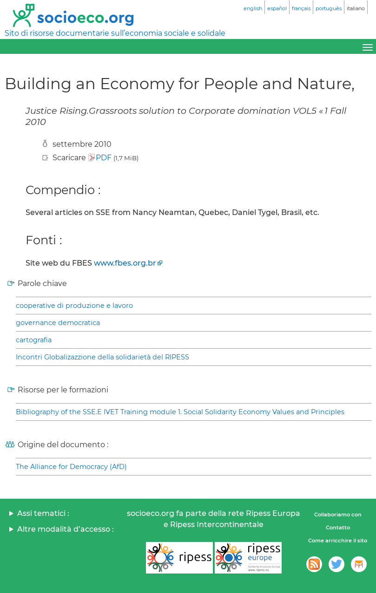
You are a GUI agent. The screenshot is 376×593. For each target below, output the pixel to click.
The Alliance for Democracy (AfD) (71, 467)
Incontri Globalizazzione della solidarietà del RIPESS (102, 357)
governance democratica (58, 323)
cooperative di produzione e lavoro (74, 305)
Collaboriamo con (338, 514)
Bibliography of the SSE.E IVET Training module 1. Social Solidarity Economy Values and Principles (180, 412)
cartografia (34, 340)
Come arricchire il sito (337, 540)
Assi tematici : (43, 513)
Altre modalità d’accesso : (65, 529)
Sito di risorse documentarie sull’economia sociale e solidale (115, 33)
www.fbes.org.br (125, 263)
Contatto (338, 527)
